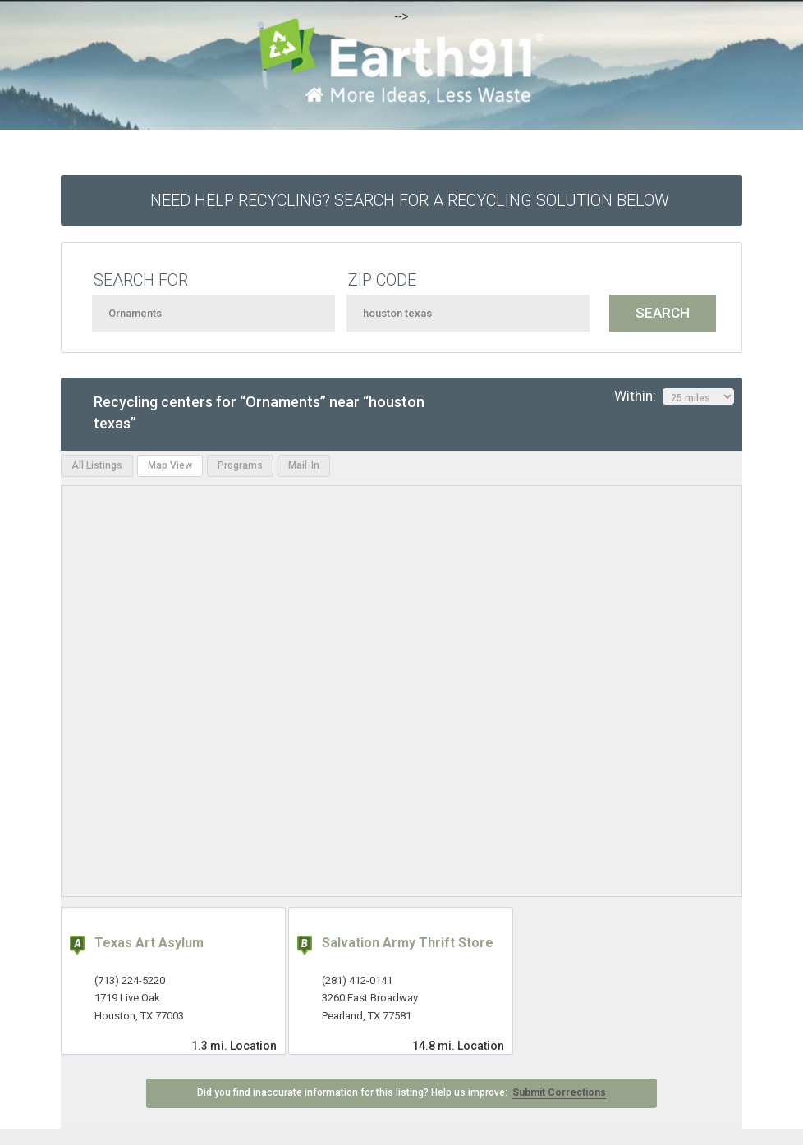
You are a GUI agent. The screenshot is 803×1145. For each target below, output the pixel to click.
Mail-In (303, 465)
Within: (674, 396)
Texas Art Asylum (149, 942)
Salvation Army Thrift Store (407, 942)
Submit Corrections (559, 1092)
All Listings (96, 465)
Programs (240, 465)
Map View (170, 465)
